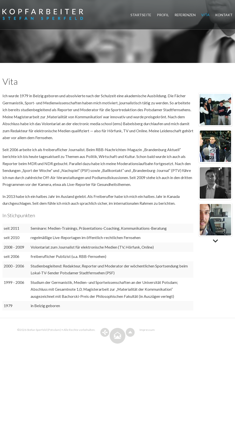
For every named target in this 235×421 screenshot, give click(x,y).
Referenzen (185, 15)
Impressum (147, 343)
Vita (205, 15)
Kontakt (224, 15)
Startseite (140, 15)
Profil (163, 15)
